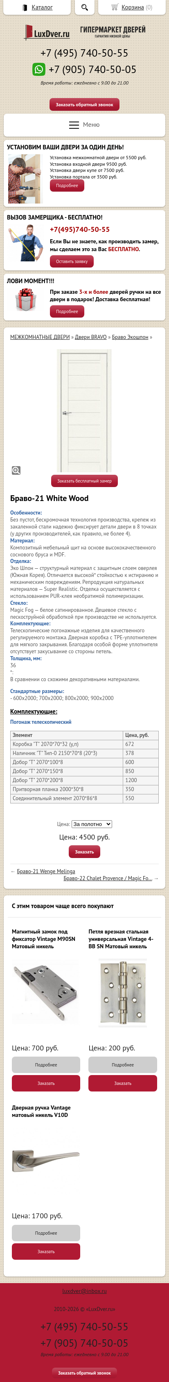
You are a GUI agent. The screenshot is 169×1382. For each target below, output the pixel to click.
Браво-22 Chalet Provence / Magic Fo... (107, 878)
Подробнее (67, 185)
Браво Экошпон (130, 337)
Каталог (42, 7)
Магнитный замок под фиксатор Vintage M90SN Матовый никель (43, 939)
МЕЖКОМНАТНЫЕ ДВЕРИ (40, 337)
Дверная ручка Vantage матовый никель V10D (41, 1111)
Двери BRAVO (90, 337)
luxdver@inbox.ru (84, 1291)
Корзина (133, 7)
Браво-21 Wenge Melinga (46, 871)
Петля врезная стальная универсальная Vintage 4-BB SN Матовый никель (120, 939)
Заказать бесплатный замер (84, 481)
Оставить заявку (72, 261)
